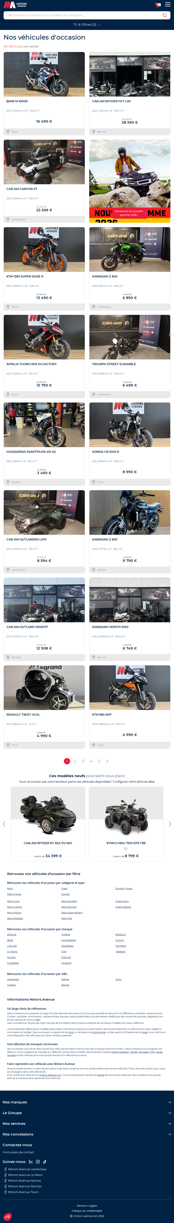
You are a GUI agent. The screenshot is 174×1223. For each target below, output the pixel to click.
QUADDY (66, 963)
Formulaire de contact (18, 1152)
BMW (10, 940)
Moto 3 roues (14, 894)
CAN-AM (12, 946)
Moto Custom (14, 907)
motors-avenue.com (50, 1075)
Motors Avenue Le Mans (23, 1175)
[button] (93, 181)
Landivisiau (13, 979)
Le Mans (11, 985)
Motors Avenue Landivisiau (25, 1169)
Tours (118, 979)
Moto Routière (69, 901)
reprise (100, 1075)
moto (71, 1032)
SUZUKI (119, 940)
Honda (133, 1052)
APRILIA (11, 934)
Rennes (65, 985)
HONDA (65, 934)
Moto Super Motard (71, 912)
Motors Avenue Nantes (22, 1181)
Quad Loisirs (122, 901)
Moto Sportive (69, 907)
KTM (63, 951)
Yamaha (11, 1055)
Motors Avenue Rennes (23, 1186)
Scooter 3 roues (123, 888)
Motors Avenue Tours (21, 1192)
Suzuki (159, 1052)
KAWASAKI (67, 946)
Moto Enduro (14, 912)
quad (145, 1032)
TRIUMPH (120, 946)
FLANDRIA (13, 963)
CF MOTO (12, 951)
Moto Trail (66, 918)
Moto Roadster (15, 918)
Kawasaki (143, 1052)
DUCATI (11, 957)
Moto (10, 888)
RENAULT (120, 934)
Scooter (65, 894)
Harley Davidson (120, 1052)
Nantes (65, 979)
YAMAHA (120, 951)
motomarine (98, 1032)
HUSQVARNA (68, 940)
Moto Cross (13, 901)
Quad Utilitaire (123, 907)
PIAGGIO (66, 957)
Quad (64, 888)
